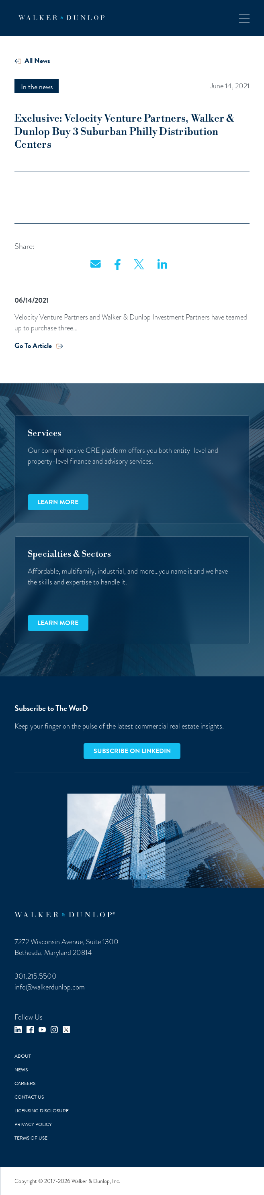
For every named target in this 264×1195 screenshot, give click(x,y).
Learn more (57, 502)
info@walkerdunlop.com (49, 987)
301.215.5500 (35, 976)
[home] (59, 17)
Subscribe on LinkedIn (132, 751)
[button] (244, 18)
